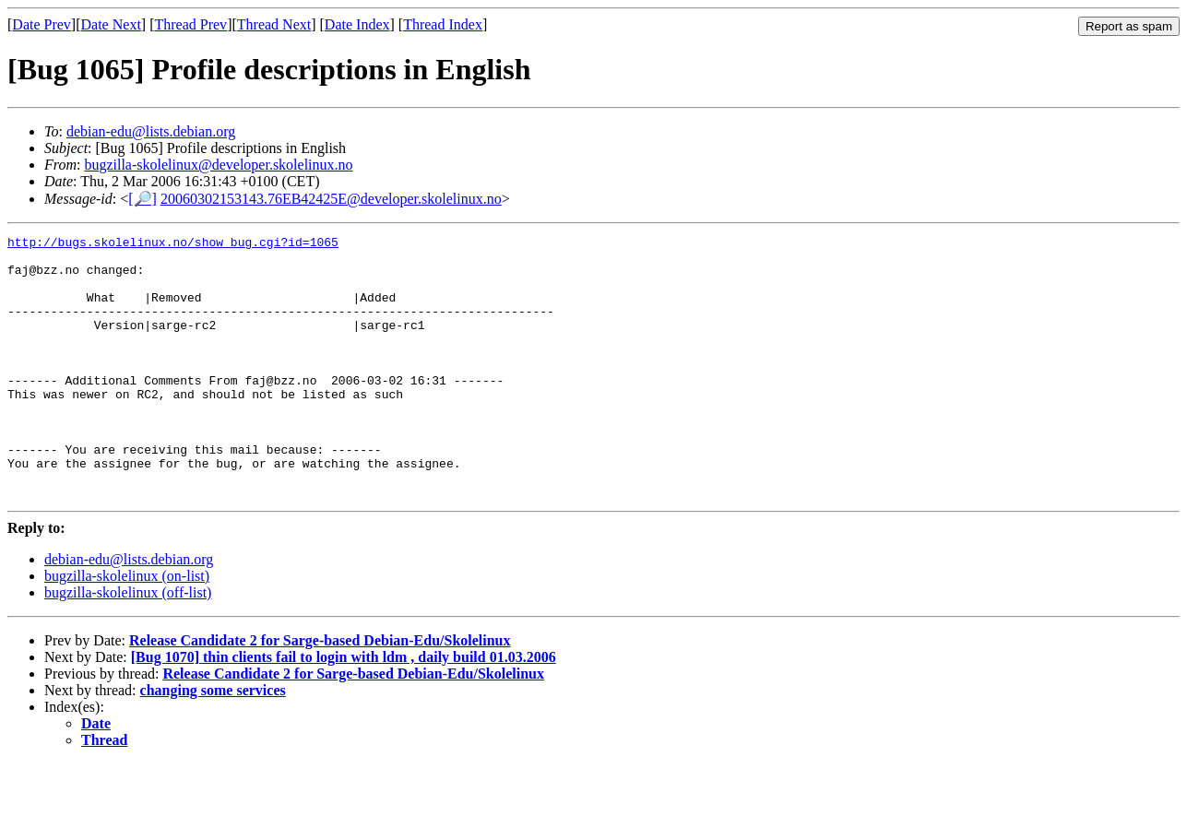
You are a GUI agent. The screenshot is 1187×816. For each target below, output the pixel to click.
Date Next (111, 24)
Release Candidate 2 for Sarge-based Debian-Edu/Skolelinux (320, 693)
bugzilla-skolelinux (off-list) (127, 645)
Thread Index (442, 24)
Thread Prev (190, 24)
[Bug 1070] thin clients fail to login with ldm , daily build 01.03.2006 (343, 709)
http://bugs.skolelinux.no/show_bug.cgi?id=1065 (172, 244)
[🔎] (142, 199)
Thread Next (274, 24)
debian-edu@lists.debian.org (150, 131)
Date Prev (41, 24)
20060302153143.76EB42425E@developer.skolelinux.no (331, 199)
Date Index (357, 24)
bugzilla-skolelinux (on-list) (126, 628)
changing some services (213, 743)
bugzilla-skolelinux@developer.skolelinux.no (218, 164)
